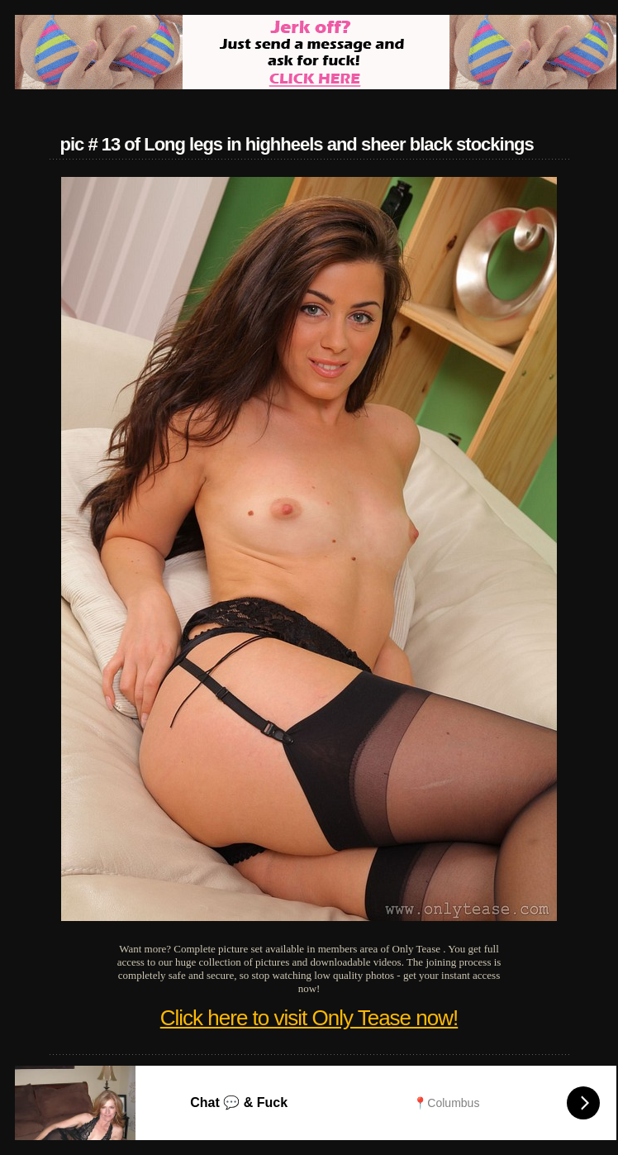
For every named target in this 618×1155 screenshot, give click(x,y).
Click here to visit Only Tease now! (309, 1017)
